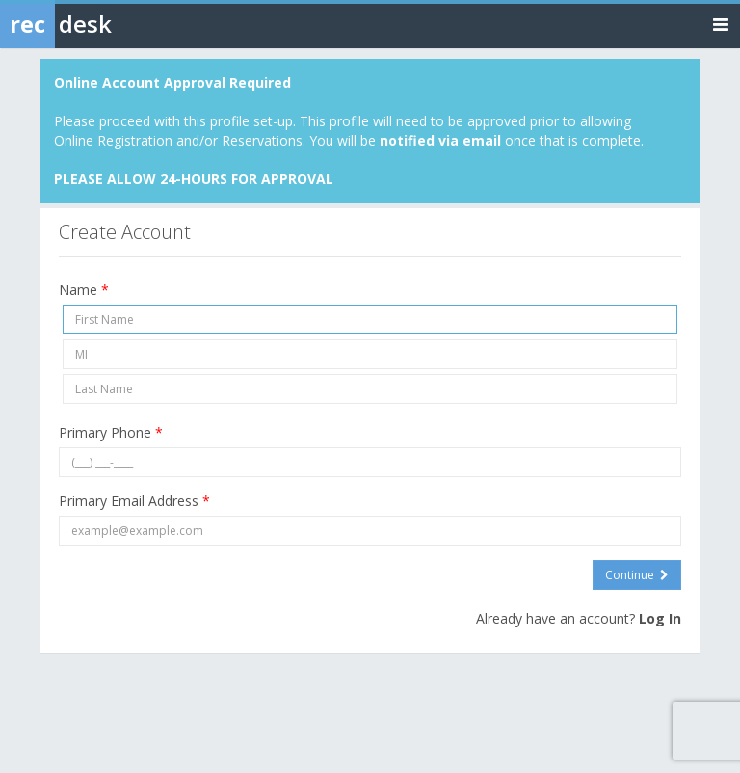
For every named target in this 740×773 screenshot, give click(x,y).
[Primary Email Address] (370, 531)
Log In (660, 618)
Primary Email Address (134, 501)
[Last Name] (370, 389)
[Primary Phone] (370, 462)
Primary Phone (111, 432)
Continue (637, 575)
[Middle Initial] (370, 354)
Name (84, 289)
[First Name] (370, 319)
